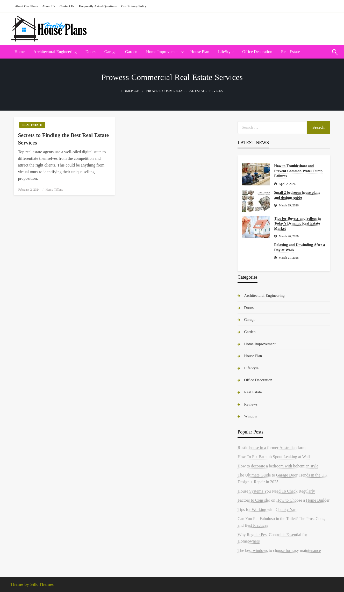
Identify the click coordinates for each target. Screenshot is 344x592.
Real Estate (290, 51)
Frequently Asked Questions (98, 6)
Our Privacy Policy (134, 6)
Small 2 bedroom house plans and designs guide (297, 195)
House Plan (199, 51)
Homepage (130, 91)
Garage (110, 51)
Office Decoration (257, 51)
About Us (48, 6)
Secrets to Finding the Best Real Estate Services (63, 139)
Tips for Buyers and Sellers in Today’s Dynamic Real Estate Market (297, 223)
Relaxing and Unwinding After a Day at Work (299, 247)
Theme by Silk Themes (32, 584)
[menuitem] (19, 52)
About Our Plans (26, 6)
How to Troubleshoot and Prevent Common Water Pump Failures (298, 171)
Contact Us (67, 6)
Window (250, 416)
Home (20, 51)
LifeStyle (226, 51)
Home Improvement (163, 51)
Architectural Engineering (55, 51)
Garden (131, 51)
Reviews (250, 404)
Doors (90, 51)
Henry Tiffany (54, 189)
